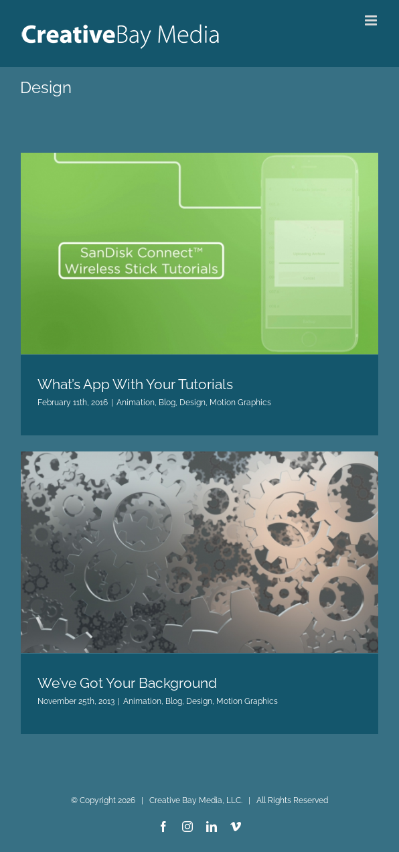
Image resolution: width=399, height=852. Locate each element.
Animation (135, 402)
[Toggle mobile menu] (372, 20)
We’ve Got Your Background (127, 682)
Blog (167, 402)
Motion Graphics (240, 402)
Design (192, 402)
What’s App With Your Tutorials (135, 384)
